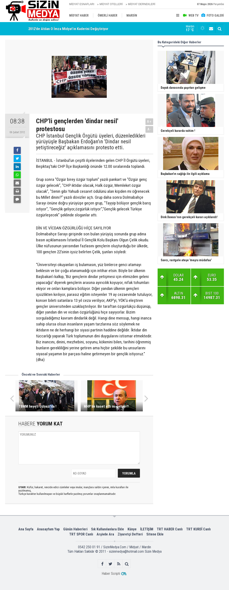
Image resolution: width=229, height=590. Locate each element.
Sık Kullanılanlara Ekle (107, 529)
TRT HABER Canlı (170, 529)
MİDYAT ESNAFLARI (81, 4)
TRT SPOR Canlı (81, 534)
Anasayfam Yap (48, 529)
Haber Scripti (111, 573)
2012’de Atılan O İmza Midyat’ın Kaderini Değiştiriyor (68, 28)
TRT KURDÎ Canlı (198, 529)
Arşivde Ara (105, 534)
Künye (132, 529)
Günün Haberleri (75, 529)
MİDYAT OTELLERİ (111, 4)
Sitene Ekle (155, 534)
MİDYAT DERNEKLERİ (141, 4)
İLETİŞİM (146, 529)
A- (149, 129)
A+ (149, 121)
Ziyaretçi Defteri (130, 534)
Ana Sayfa (25, 529)
